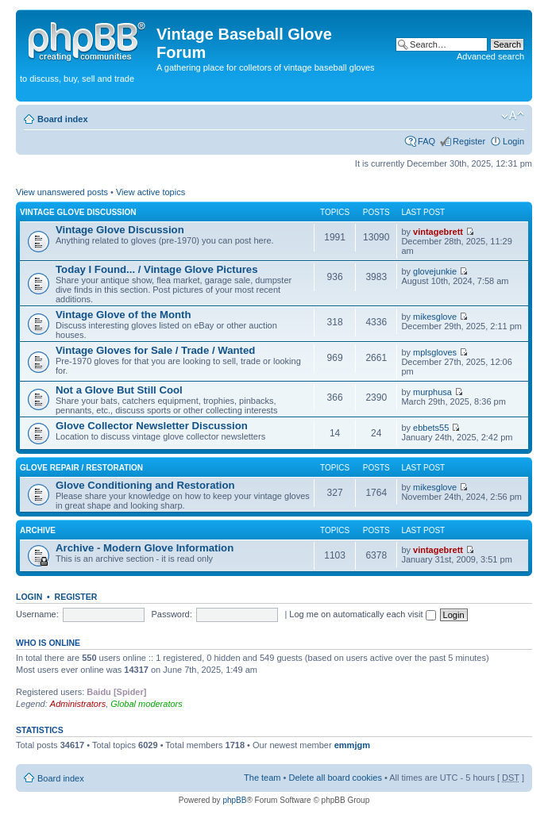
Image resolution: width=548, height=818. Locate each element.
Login (513, 141)
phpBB (234, 800)
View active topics (150, 192)
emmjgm (352, 745)
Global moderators (146, 704)
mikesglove (435, 316)
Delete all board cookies (334, 777)
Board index (62, 119)
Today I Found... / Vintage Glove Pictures (157, 269)
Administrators (78, 704)
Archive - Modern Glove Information (144, 548)
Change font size (512, 116)
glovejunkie (435, 271)
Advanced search (490, 56)
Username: (37, 614)
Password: (171, 614)
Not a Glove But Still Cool (119, 390)
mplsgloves (435, 352)
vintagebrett (438, 231)
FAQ (426, 141)
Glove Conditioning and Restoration (145, 485)
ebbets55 (431, 427)
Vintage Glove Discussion (78, 212)
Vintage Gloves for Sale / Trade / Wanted (155, 350)
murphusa (432, 392)
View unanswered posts (62, 192)
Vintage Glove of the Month (123, 315)
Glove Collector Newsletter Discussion (152, 426)
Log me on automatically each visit (362, 614)
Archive (38, 530)
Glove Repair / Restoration (81, 467)
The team (262, 777)
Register (469, 141)
